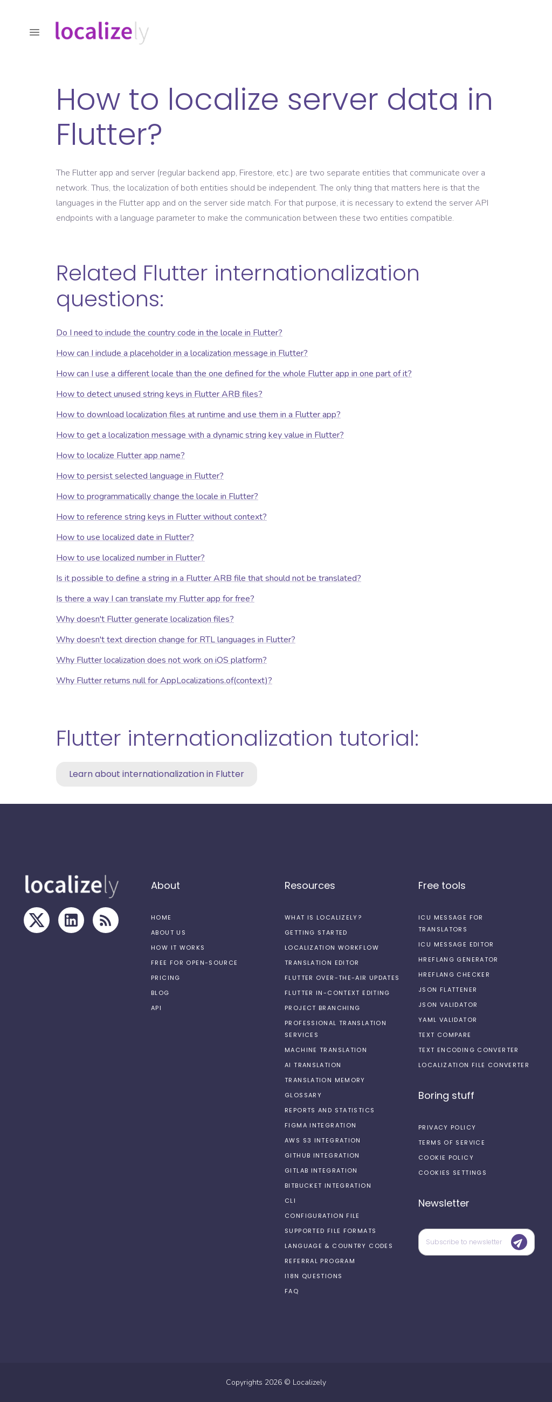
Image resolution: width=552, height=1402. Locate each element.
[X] (37, 920)
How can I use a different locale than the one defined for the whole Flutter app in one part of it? (234, 374)
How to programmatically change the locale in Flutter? (157, 496)
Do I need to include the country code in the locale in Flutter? (169, 333)
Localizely (309, 1382)
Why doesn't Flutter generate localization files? (145, 619)
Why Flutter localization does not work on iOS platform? (161, 660)
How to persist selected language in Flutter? (140, 476)
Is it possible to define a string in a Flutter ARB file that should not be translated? (208, 578)
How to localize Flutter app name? (120, 455)
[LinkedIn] (71, 920)
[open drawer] (34, 32)
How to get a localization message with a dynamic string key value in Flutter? (200, 435)
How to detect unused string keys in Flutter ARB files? (159, 394)
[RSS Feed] (106, 920)
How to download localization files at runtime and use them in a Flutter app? (198, 414)
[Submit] (519, 1242)
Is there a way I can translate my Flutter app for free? (155, 599)
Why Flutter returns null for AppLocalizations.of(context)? (164, 680)
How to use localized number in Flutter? (130, 558)
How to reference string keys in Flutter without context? (161, 517)
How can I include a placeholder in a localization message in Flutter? (182, 353)
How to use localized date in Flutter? (125, 537)
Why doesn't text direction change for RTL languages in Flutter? (175, 640)
